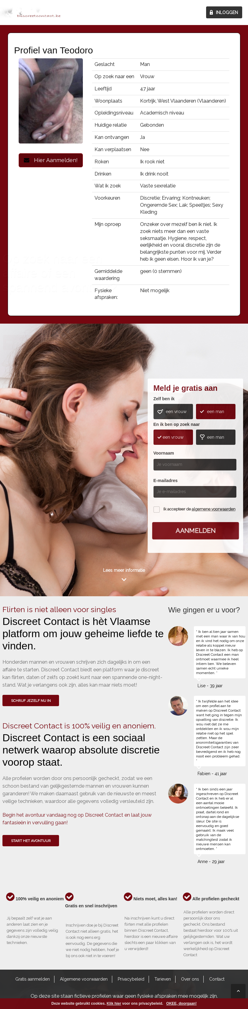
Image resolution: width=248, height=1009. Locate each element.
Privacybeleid (131, 979)
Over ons (190, 979)
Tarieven (162, 979)
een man (215, 411)
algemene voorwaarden (213, 509)
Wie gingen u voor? (26, 452)
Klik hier (114, 1003)
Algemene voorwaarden (84, 979)
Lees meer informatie (124, 570)
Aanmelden (195, 530)
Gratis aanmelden (32, 979)
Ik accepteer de (199, 509)
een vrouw (176, 411)
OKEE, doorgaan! (181, 1003)
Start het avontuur (31, 841)
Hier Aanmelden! (51, 160)
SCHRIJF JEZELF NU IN (31, 701)
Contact (216, 979)
